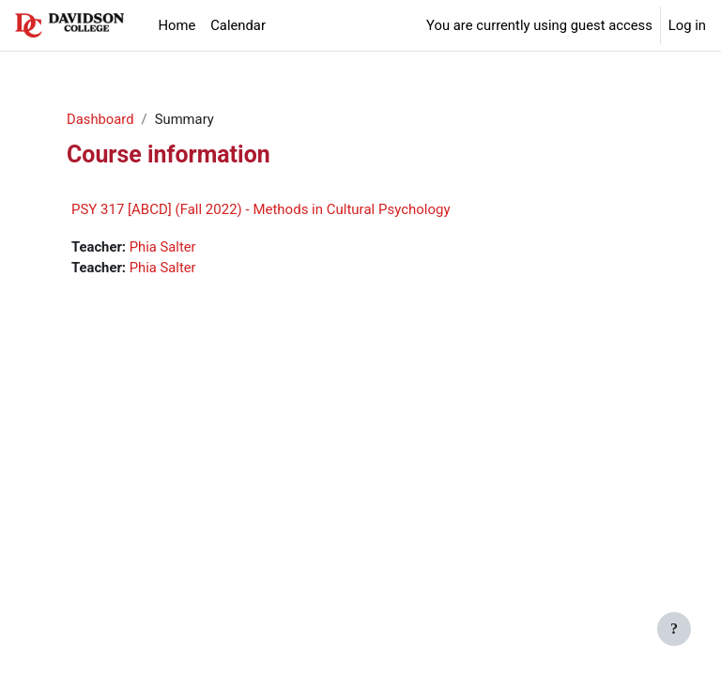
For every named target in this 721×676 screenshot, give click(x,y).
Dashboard (100, 119)
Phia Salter (163, 246)
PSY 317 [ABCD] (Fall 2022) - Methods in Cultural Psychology (261, 209)
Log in (687, 25)
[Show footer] (674, 629)
